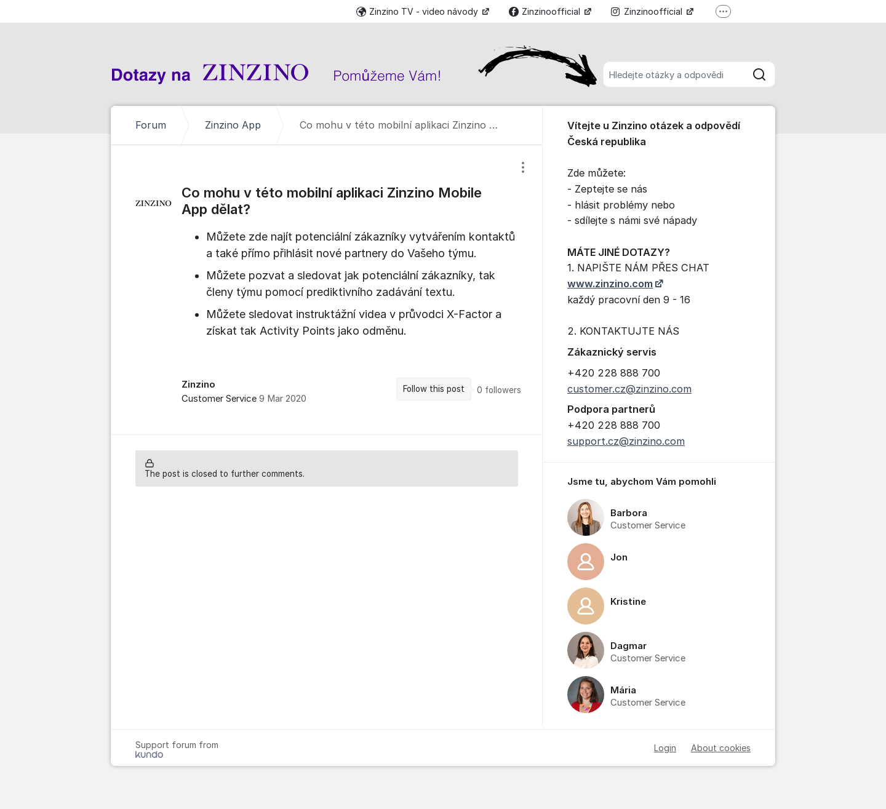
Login (665, 748)
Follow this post (434, 389)
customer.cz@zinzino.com (629, 389)
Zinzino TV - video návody (418, 11)
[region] (327, 289)
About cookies (721, 748)
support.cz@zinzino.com (626, 441)
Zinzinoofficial (546, 11)
